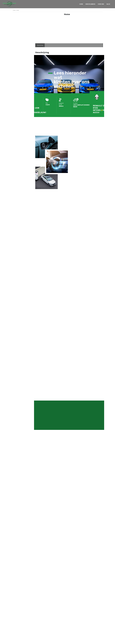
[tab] (40, 45)
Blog (108, 4)
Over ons (101, 4)
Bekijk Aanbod (90, 4)
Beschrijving (40, 45)
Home (81, 4)
